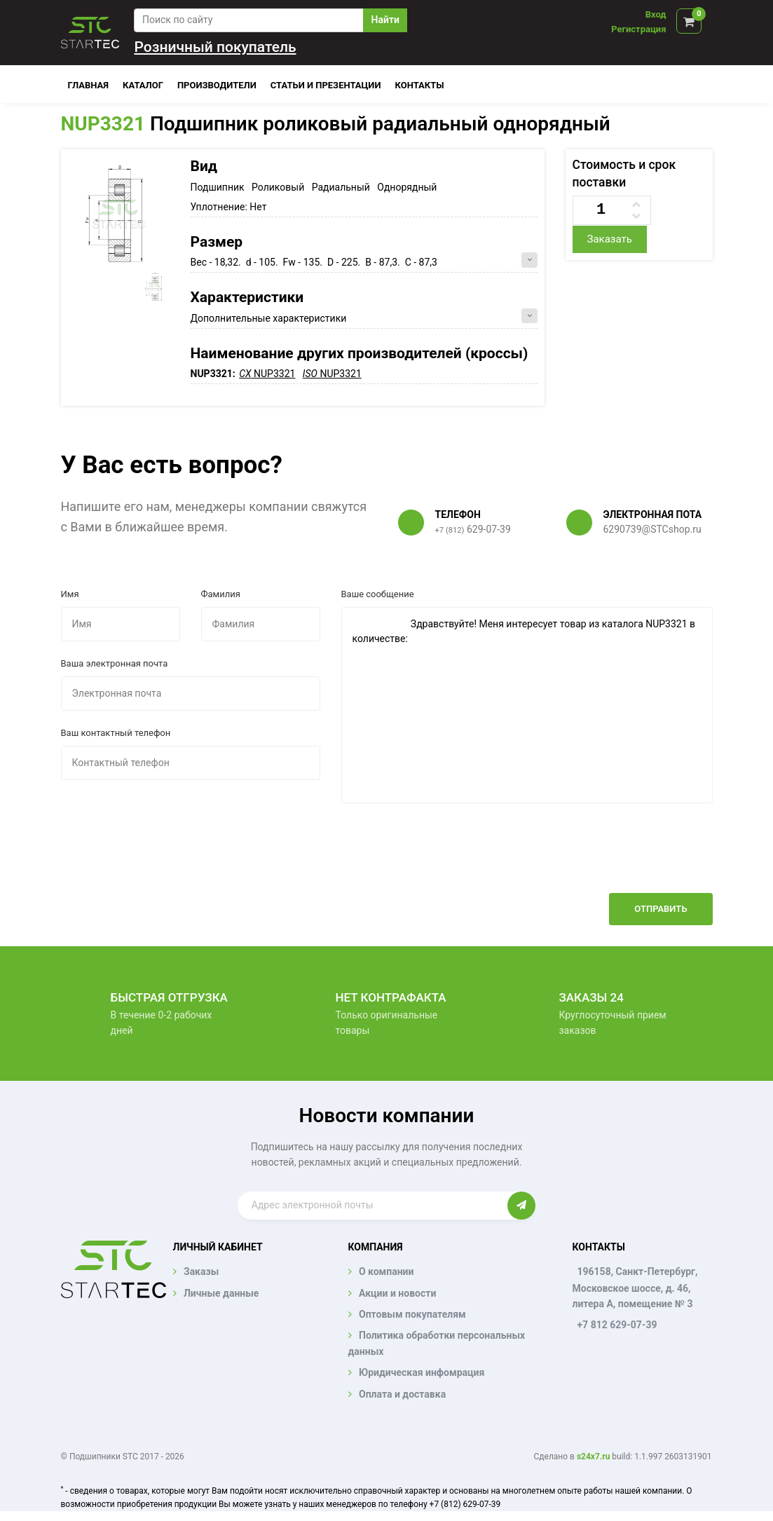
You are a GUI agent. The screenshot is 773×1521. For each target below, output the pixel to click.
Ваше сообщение (377, 594)
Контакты (419, 85)
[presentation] (606, 858)
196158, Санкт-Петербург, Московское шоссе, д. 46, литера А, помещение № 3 (634, 1287)
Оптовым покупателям (412, 1314)
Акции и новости (397, 1293)
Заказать (609, 239)
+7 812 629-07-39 (617, 1324)
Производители (216, 85)
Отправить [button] (660, 908)
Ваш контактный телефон (116, 733)
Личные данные (221, 1293)
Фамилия (220, 594)
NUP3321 (103, 123)
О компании (386, 1271)
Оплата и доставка (402, 1394)
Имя (70, 594)
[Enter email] (372, 1206)
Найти (385, 19)
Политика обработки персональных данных (437, 1343)
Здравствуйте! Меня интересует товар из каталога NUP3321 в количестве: (527, 705)
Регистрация (638, 29)
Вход (655, 14)
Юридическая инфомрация (421, 1372)
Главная (88, 85)
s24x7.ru (593, 1456)
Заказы (201, 1271)
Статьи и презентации (326, 85)
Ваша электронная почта (114, 663)
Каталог (143, 85)
